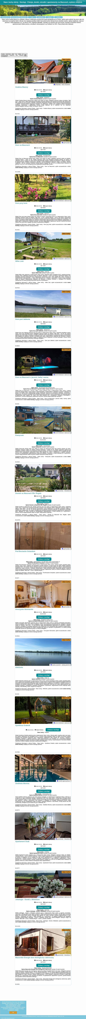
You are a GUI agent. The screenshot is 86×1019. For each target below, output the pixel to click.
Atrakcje (49, 17)
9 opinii (48, 273)
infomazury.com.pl (81, 1)
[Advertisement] (43, 39)
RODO (16, 1010)
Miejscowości (23, 17)
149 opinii (49, 796)
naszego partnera (34, 110)
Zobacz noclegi (44, 96)
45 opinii (51, 622)
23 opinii (56, 389)
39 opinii (53, 912)
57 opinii (52, 564)
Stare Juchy (66, 59)
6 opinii (48, 447)
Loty (32, 17)
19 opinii (50, 331)
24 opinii (49, 215)
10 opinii (50, 854)
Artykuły (58, 17)
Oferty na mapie (14, 17)
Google (4, 1003)
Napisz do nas (60, 1016)
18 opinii (49, 99)
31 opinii (50, 157)
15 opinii (48, 680)
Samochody (41, 17)
